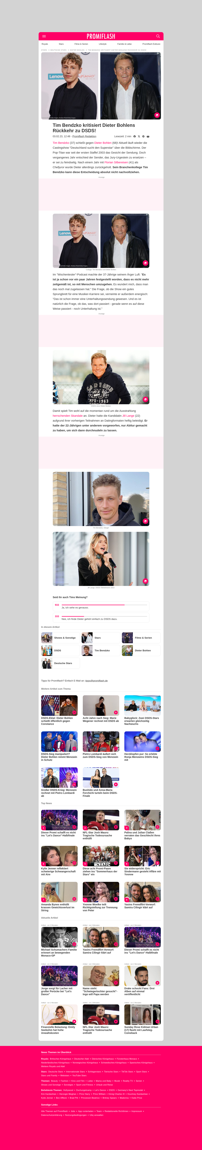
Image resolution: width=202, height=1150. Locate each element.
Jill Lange (128, 415)
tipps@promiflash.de (96, 680)
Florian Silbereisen (116, 162)
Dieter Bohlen (102, 142)
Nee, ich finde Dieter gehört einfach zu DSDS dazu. (89, 619)
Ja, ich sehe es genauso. (75, 607)
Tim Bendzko (61, 142)
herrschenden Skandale (68, 415)
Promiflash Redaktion (84, 136)
